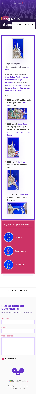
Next (24, 290)
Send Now (10, 358)
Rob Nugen (24, 386)
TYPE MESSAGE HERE (9, 336)
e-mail (4, 327)
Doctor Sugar (22, 124)
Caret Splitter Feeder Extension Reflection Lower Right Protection (17, 80)
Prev (12, 290)
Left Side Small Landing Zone (16, 85)
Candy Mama (22, 162)
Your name (5, 318)
